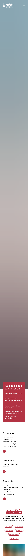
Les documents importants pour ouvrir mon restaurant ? (13, 400)
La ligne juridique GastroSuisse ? (10, 417)
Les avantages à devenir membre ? (12, 407)
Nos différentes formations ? (13, 394)
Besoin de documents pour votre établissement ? (13, 412)
